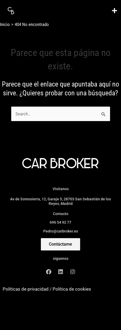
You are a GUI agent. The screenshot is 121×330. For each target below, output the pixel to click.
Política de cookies (72, 289)
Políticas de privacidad (26, 289)
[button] (114, 10)
